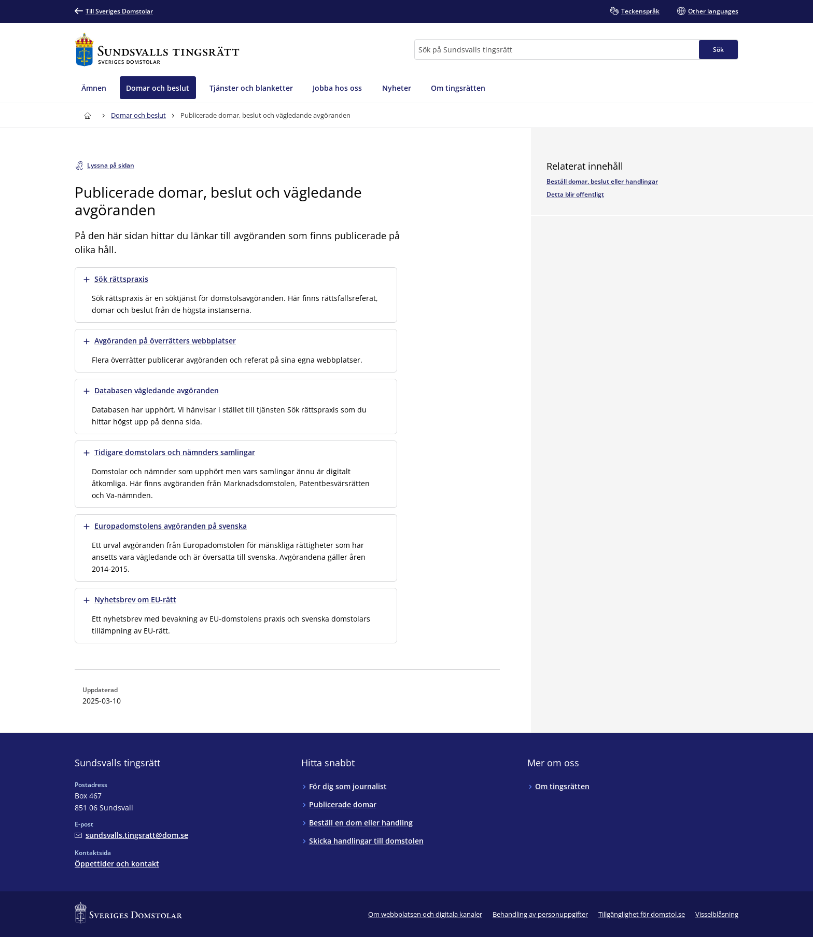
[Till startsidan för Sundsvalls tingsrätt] (157, 49)
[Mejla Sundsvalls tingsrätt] (131, 835)
